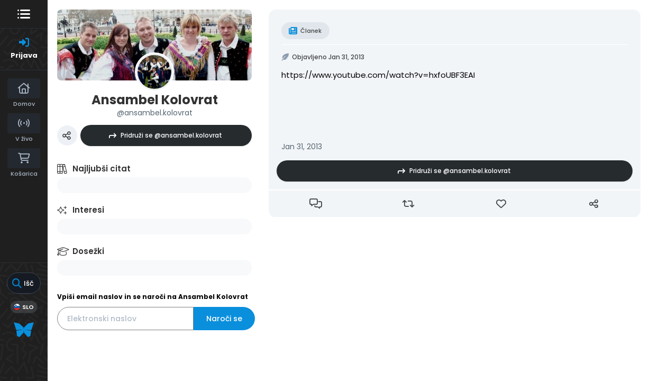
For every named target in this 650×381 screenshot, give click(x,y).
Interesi (88, 209)
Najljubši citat (101, 168)
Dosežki (88, 251)
